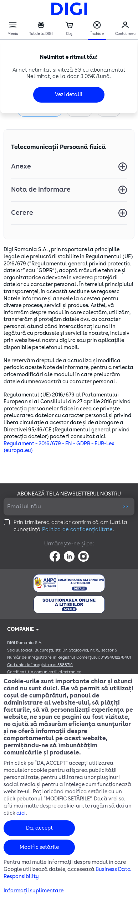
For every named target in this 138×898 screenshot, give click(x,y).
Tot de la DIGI (41, 29)
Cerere (22, 212)
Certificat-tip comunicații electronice (44, 672)
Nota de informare (41, 189)
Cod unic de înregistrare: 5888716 (40, 665)
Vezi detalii (68, 94)
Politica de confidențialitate (77, 529)
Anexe (21, 166)
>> (125, 506)
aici (21, 813)
